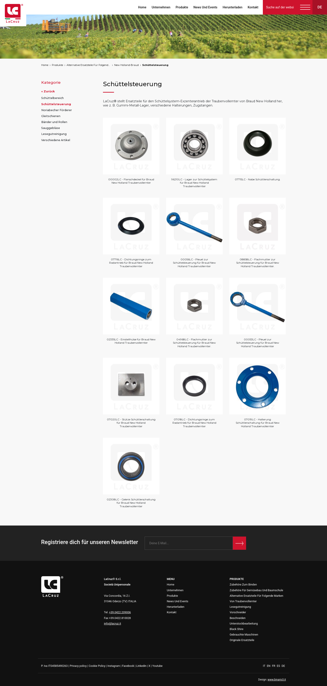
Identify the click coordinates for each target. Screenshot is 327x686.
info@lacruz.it (112, 623)
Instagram (113, 665)
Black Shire (236, 629)
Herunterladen (232, 7)
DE (283, 665)
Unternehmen (160, 7)
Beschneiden (238, 618)
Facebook (128, 665)
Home (142, 7)
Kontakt (252, 7)
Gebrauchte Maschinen (244, 634)
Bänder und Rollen (54, 122)
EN (269, 665)
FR (274, 665)
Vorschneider (238, 612)
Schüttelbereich (52, 98)
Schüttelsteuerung (155, 65)
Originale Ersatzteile (242, 640)
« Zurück (48, 91)
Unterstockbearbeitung (244, 623)
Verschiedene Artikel (55, 140)
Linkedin (141, 665)
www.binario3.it (277, 679)
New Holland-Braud (126, 65)
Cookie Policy (97, 665)
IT (264, 665)
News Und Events (205, 7)
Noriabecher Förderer (56, 110)
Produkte (182, 7)
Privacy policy (78, 665)
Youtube (157, 665)
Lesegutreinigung (54, 134)
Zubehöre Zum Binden (243, 584)
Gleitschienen (50, 116)
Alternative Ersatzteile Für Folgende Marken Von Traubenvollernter (89, 65)
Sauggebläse (50, 128)
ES (279, 665)
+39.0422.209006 (120, 612)
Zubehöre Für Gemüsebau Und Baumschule (256, 590)
